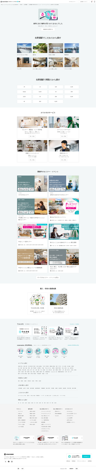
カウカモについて (72, 1)
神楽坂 (72, 366)
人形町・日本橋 (73, 369)
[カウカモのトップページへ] (10, 1)
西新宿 (53, 368)
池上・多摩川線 (70, 368)
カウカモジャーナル (45, 428)
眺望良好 (38, 395)
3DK (45, 402)
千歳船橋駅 (43, 388)
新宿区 (22, 380)
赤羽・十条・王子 (68, 371)
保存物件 (20, 417)
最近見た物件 (21, 415)
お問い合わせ (69, 420)
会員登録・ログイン (71, 422)
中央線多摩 (39, 373)
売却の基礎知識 (58, 413)
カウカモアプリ (70, 415)
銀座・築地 (25, 368)
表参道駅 (64, 388)
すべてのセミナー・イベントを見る (48, 277)
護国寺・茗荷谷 (58, 369)
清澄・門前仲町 (33, 368)
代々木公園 (64, 366)
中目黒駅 (52, 388)
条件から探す (32, 411)
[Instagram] (12, 461)
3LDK (48, 402)
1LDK (26, 402)
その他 (46, 373)
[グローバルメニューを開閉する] (94, 1)
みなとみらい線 (54, 371)
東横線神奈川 (47, 371)
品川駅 (24, 388)
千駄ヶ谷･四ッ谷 (48, 368)
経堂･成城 (24, 369)
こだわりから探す (33, 422)
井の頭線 (68, 366)
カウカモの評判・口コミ (72, 413)
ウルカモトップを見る (74, 324)
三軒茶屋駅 (20, 388)
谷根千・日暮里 (21, 371)
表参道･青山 (20, 366)
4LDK (55, 402)
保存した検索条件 (21, 420)
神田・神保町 (27, 371)
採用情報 (90, 461)
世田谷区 (29, 380)
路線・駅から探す (33, 417)
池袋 (54, 369)
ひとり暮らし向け (48, 395)
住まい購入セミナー (45, 415)
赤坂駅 (56, 388)
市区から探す (32, 415)
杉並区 (40, 380)
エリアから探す (33, 420)
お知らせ (20, 413)
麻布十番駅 (74, 388)
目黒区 (25, 380)
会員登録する (86, 456)
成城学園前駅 (37, 388)
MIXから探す (32, 424)
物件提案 (43, 422)
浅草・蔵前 (37, 369)
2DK (37, 402)
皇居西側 (39, 368)
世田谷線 (19, 369)
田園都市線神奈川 (61, 371)
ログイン (83, 1)
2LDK (40, 402)
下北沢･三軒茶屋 (46, 366)
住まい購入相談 (44, 417)
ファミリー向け (62, 395)
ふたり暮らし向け (55, 395)
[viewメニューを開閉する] (22, 468)
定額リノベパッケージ (46, 424)
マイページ (20, 411)
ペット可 (42, 395)
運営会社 (68, 461)
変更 (77, 468)
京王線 (28, 369)
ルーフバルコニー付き (22, 395)
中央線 (43, 368)
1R (18, 402)
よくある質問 (69, 417)
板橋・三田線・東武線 (32, 373)
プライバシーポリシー (81, 461)
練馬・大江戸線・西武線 (22, 373)
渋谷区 (33, 380)
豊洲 (29, 368)
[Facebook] (8, 461)
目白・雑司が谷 (49, 369)
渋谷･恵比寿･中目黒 (31, 366)
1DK (23, 402)
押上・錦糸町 (42, 369)
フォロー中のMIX (21, 422)
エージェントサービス (46, 411)
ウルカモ (57, 415)
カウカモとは (69, 411)
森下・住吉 (32, 369)
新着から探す (32, 413)
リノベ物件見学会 (45, 420)
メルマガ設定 (21, 426)
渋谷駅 (28, 388)
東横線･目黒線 (52, 366)
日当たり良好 (33, 395)
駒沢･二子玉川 (58, 366)
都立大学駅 (48, 388)
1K (20, 402)
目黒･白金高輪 (39, 366)
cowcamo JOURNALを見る (73, 345)
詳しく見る (32, 136)
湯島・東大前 (67, 369)
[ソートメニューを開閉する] (18, 468)
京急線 (43, 373)
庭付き (28, 395)
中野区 (36, 380)
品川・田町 (20, 368)
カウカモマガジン (45, 430)
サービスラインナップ (46, 413)
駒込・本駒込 (33, 371)
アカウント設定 (21, 424)
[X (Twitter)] (5, 461)
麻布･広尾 (25, 366)
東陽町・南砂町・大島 (40, 371)
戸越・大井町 (64, 368)
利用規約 (73, 461)
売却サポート (57, 411)
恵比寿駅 (60, 388)
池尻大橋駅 (32, 388)
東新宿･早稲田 (58, 368)
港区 (19, 380)
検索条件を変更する (48, 29)
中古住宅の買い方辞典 (46, 426)
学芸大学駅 (69, 388)
